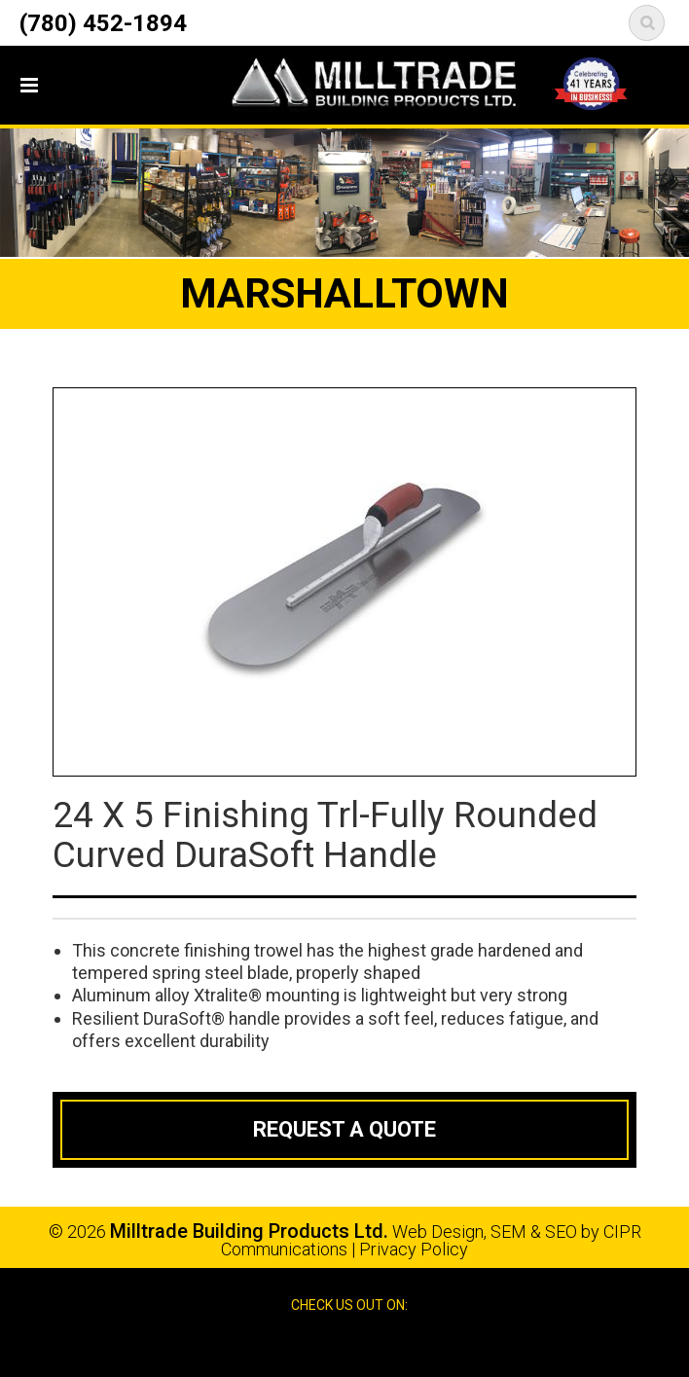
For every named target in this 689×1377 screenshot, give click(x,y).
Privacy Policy (413, 1249)
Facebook (326, 1345)
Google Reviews (365, 1345)
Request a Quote (344, 1129)
